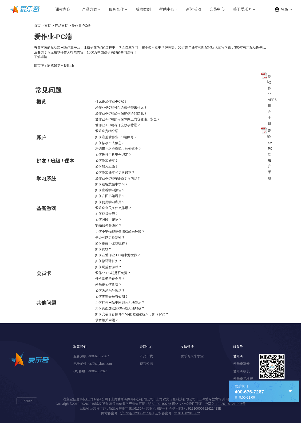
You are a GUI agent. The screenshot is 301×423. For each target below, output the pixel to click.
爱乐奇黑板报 (243, 379)
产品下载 (146, 356)
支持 (47, 25)
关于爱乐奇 (242, 9)
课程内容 (62, 9)
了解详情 (40, 57)
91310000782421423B (204, 408)
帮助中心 (166, 9)
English (26, 401)
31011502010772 (187, 413)
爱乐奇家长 (241, 364)
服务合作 (116, 9)
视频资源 (146, 364)
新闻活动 (193, 9)
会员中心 (217, 9)
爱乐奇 (238, 356)
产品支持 (61, 25)
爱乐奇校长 (241, 371)
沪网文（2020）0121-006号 (225, 404)
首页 (37, 25)
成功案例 (143, 9)
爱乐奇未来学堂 (192, 356)
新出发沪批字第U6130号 (127, 408)
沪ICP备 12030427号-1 (137, 413)
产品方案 (89, 9)
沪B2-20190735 (159, 404)
